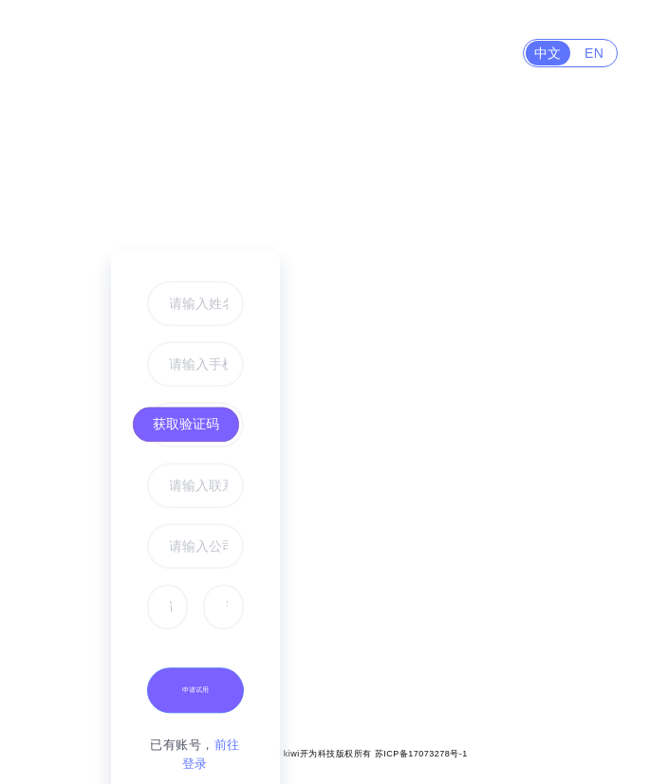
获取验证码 (186, 423)
